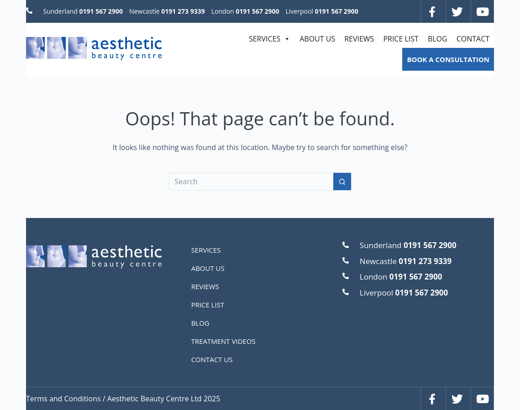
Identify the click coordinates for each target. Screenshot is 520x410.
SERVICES (269, 39)
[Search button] (342, 181)
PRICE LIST (401, 39)
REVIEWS (359, 39)
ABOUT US (317, 39)
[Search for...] (251, 181)
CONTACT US (212, 359)
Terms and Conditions (63, 399)
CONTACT (473, 39)
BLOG (437, 39)
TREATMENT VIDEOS (223, 341)
